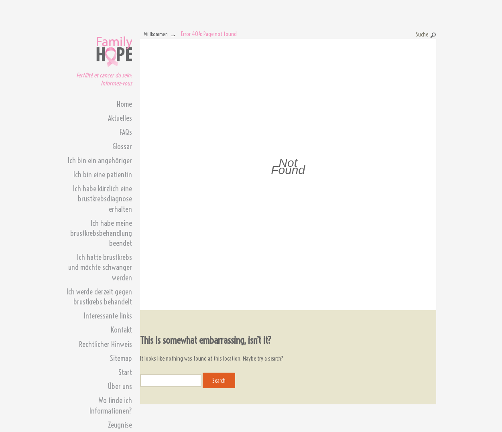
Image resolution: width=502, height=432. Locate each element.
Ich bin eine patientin (102, 174)
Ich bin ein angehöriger (100, 160)
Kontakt (121, 330)
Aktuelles (120, 118)
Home (124, 104)
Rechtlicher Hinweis (105, 344)
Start (125, 372)
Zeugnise (120, 425)
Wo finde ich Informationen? (110, 405)
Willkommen (156, 34)
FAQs (126, 132)
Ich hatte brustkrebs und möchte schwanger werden (100, 267)
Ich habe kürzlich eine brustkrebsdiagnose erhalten (102, 198)
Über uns (120, 386)
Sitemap (121, 358)
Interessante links (108, 315)
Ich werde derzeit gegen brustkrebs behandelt (99, 296)
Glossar (122, 146)
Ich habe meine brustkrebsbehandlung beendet (101, 233)
